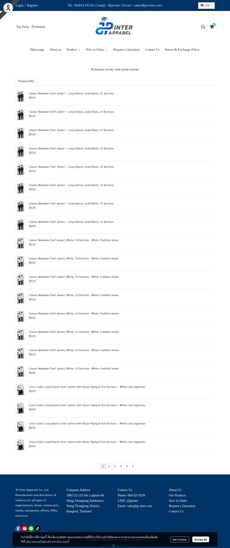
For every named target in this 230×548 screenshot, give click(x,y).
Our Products (177, 495)
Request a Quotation (182, 506)
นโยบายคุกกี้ (62, 541)
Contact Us (176, 511)
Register (32, 5)
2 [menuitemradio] (109, 466)
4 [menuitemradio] (121, 466)
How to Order (178, 501)
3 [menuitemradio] (115, 466)
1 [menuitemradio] (103, 466)
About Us (175, 490)
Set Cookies (179, 539)
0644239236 (84, 5)
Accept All (201, 539)
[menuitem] (133, 466)
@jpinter (114, 5)
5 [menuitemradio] (127, 466)
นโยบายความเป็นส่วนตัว (38, 541)
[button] (206, 5)
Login (19, 5)
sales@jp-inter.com (148, 5)
